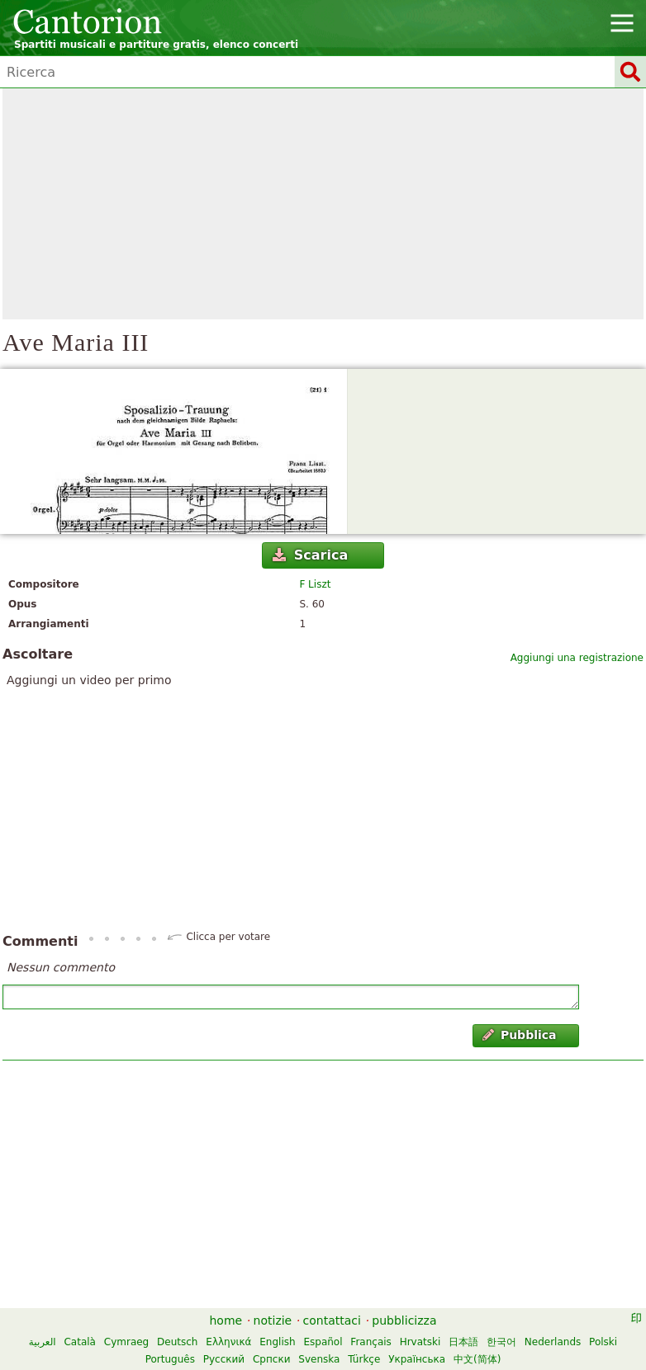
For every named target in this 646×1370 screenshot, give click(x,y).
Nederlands (553, 1342)
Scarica (310, 555)
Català (79, 1342)
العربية (42, 1342)
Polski (603, 1342)
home (226, 1320)
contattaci (332, 1320)
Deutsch (177, 1342)
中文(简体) (477, 1359)
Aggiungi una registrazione (577, 658)
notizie (273, 1320)
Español (322, 1342)
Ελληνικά (228, 1342)
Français (370, 1342)
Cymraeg (126, 1342)
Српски (272, 1359)
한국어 (501, 1342)
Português (170, 1359)
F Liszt (314, 584)
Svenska (319, 1359)
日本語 (463, 1342)
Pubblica (519, 1035)
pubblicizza (404, 1320)
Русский (224, 1359)
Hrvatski (420, 1342)
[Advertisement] (323, 203)
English (277, 1342)
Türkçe (364, 1359)
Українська (416, 1359)
